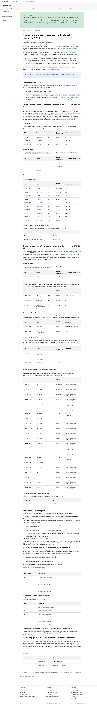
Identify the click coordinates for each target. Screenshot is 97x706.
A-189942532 (39, 192)
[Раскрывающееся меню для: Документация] (21, 1)
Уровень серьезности (35, 61)
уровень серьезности (73, 113)
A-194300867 (39, 206)
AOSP (24, 30)
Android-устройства (61, 8)
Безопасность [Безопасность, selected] (26, 8)
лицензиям (48, 672)
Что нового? (5, 8)
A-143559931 (38, 199)
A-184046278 (39, 195)
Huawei (74, 645)
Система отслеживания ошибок (78, 703)
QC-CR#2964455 (39, 359)
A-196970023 (39, 140)
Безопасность (37, 30)
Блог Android (48, 694)
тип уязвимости (63, 113)
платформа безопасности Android (41, 85)
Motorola (25, 646)
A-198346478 (39, 213)
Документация (6, 5)
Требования (22, 692)
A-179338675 (38, 144)
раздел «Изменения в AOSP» (41, 24)
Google (70, 645)
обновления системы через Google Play (66, 119)
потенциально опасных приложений (66, 95)
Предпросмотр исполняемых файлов (28, 696)
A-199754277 (39, 202)
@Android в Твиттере (50, 690)
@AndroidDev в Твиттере (51, 692)
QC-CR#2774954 (39, 354)
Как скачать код (23, 694)
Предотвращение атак (54, 69)
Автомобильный (74, 8)
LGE (78, 645)
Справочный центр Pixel (76, 692)
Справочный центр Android (77, 690)
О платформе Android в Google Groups (54, 698)
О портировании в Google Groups (53, 703)
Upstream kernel (39, 297)
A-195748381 (38, 209)
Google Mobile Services (76, 698)
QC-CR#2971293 (39, 364)
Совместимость (49, 8)
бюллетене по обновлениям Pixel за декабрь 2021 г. (54, 76)
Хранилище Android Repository (27, 690)
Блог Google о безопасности (52, 696)
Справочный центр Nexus (77, 694)
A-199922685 (39, 220)
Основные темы (37, 8)
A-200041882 (39, 216)
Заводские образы (24, 698)
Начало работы (15, 8)
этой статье (52, 544)
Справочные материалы (88, 8)
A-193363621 (38, 170)
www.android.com (75, 696)
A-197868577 (39, 188)
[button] (8, 11)
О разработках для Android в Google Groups (56, 701)
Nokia (29, 646)
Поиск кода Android (29, 1)
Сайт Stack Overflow (75, 701)
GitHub (21, 703)
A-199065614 (39, 163)
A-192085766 (39, 137)
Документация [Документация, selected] (15, 1)
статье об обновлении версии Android (32, 522)
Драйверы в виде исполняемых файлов (28, 701)
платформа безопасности (35, 67)
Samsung (34, 646)
